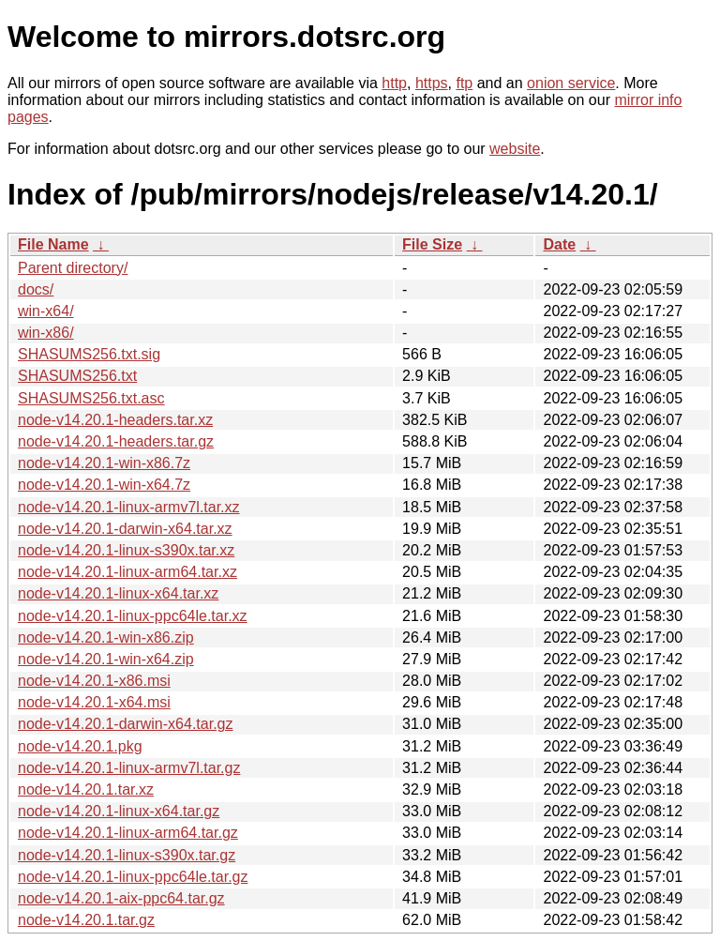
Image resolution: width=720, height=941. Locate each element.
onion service (571, 83)
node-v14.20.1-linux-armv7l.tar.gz (129, 768)
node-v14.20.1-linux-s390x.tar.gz (126, 855)
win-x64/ (46, 311)
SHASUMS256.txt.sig (89, 354)
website (514, 149)
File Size (432, 244)
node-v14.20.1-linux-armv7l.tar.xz (129, 507)
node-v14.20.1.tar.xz (86, 789)
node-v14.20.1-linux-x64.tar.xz (118, 593)
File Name (53, 244)
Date (559, 244)
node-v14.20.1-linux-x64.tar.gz (118, 811)
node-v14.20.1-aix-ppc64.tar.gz (121, 898)
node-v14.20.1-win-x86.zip (106, 637)
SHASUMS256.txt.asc (91, 398)
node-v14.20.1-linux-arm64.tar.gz (128, 833)
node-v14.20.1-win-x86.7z (104, 463)
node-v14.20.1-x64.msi (94, 702)
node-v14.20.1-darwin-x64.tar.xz (125, 529)
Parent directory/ (73, 268)
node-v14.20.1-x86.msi (94, 681)
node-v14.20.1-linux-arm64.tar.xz (127, 572)
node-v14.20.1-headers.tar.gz (116, 441)
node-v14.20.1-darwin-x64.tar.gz (125, 724)
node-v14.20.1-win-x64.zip (106, 659)
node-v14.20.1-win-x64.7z (104, 485)
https (431, 83)
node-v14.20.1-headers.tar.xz (115, 420)
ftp (464, 83)
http (394, 83)
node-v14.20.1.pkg (80, 746)
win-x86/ (46, 333)
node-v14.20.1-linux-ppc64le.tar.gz (133, 877)
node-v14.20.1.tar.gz (86, 920)
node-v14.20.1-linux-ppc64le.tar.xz (133, 616)
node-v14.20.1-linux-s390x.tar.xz (126, 550)
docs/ (35, 289)
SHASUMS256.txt (77, 376)
